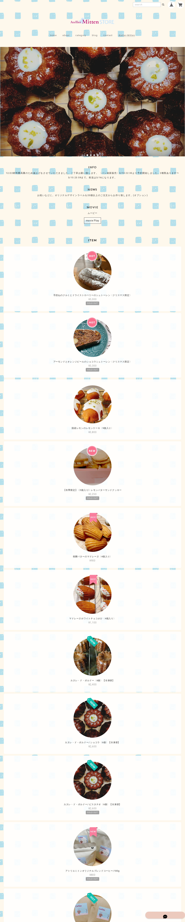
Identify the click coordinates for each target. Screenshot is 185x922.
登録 (114, 864)
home (53, 35)
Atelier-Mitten (127, 35)
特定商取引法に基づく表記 (103, 898)
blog (95, 35)
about (66, 35)
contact (108, 35)
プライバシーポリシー (73, 898)
